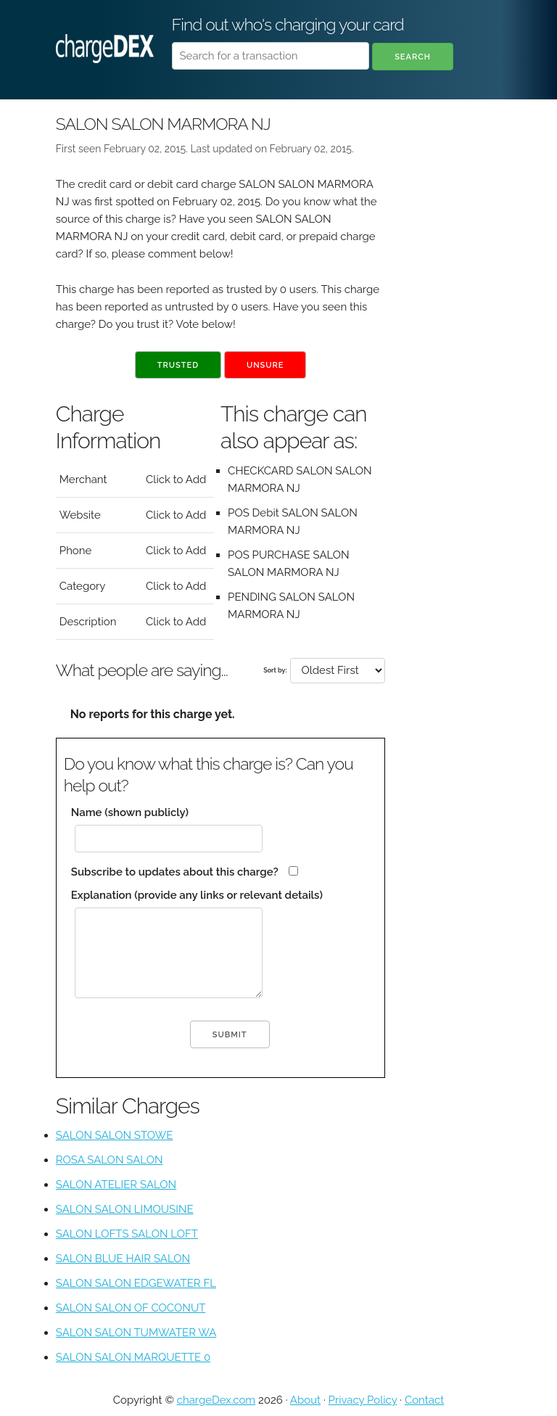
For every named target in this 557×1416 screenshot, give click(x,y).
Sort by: (274, 670)
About (305, 1400)
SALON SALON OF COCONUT (131, 1307)
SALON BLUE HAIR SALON (123, 1258)
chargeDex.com (216, 1400)
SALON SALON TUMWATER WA (136, 1332)
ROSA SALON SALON (109, 1159)
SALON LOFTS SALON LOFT (127, 1233)
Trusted (178, 365)
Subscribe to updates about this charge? (174, 871)
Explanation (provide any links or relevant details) (197, 895)
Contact (424, 1400)
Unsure (265, 365)
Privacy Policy (363, 1400)
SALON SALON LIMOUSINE (125, 1209)
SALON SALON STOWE (114, 1135)
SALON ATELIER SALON (116, 1184)
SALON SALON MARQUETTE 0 (133, 1357)
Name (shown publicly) (130, 812)
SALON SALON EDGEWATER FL (136, 1283)
